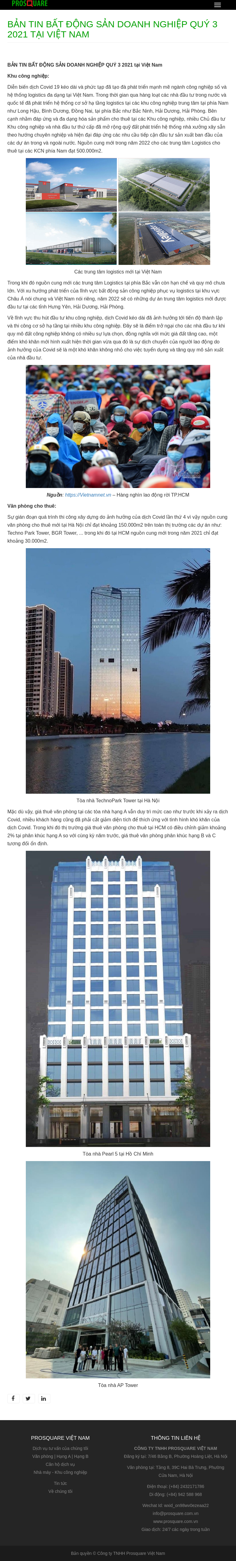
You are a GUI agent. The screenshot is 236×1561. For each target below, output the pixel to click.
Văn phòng (42, 1456)
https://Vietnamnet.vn (88, 495)
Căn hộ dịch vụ (60, 1464)
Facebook (12, 1398)
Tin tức (60, 1483)
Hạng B (81, 1456)
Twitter (28, 1398)
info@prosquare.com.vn (176, 1513)
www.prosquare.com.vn (175, 1521)
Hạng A (63, 1456)
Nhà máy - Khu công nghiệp (60, 1472)
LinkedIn (43, 1398)
